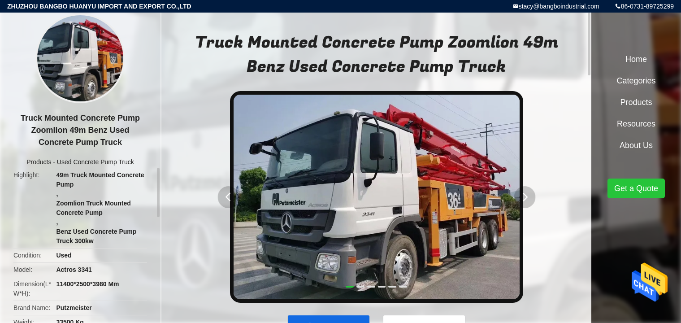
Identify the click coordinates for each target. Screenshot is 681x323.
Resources (636, 123)
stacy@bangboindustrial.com (559, 6)
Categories (635, 80)
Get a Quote (636, 188)
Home (636, 59)
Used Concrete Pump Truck (95, 162)
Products (38, 162)
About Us (636, 145)
